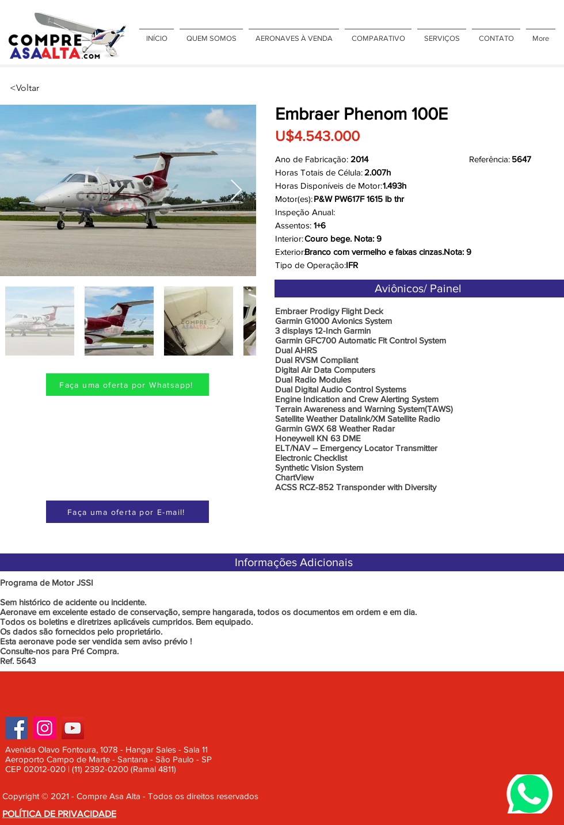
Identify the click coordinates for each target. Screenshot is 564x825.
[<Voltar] (48, 88)
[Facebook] (16, 728)
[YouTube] (73, 728)
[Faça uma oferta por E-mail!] (127, 512)
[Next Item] (236, 190)
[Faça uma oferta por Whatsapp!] (127, 384)
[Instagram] (44, 728)
